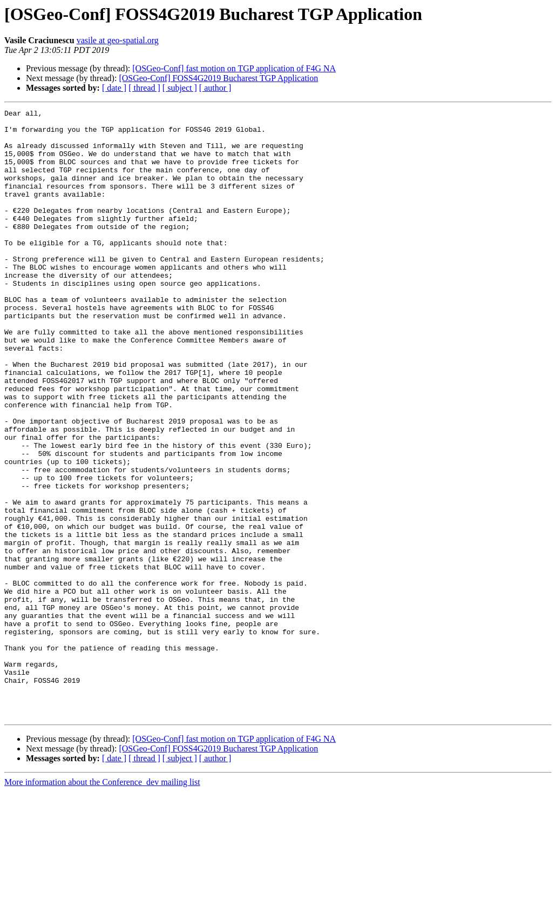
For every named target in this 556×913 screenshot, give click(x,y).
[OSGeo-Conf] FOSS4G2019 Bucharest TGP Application (218, 78)
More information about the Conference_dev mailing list (102, 903)
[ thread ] (144, 87)
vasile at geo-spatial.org (118, 40)
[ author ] (215, 87)
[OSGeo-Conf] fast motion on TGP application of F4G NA (234, 68)
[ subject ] (179, 87)
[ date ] (114, 87)
